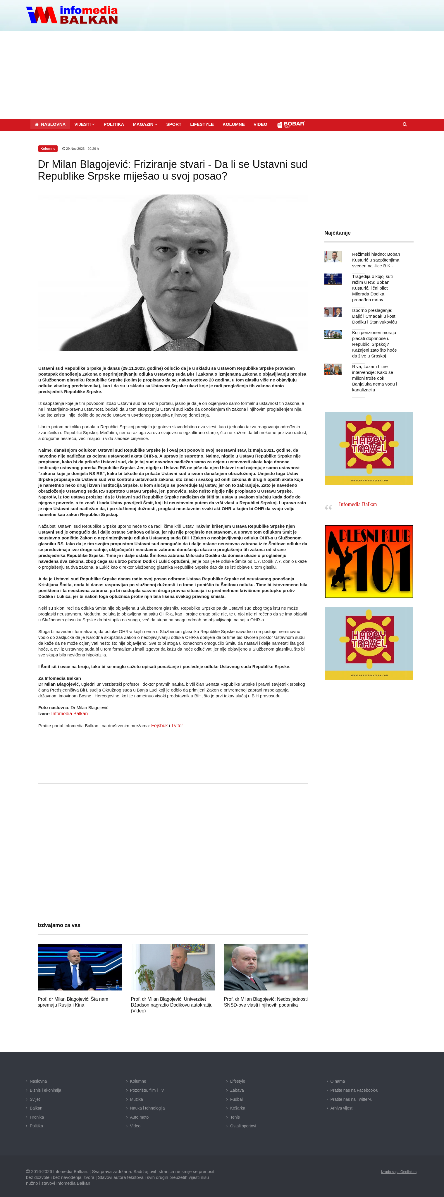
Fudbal (236, 1097)
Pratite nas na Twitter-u (352, 1097)
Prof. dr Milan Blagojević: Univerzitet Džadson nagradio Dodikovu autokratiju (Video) (171, 1003)
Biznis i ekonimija (45, 1088)
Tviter (175, 723)
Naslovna (38, 1079)
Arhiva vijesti (342, 1105)
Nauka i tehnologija (147, 1105)
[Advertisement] (222, 73)
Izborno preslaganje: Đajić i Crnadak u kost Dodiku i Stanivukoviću (377, 308)
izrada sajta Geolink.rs (396, 1169)
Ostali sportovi (243, 1123)
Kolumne (138, 1079)
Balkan (36, 1105)
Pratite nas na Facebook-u (354, 1088)
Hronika (37, 1114)
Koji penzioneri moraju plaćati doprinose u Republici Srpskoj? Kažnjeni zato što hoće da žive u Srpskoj (375, 337)
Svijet (35, 1097)
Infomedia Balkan (68, 711)
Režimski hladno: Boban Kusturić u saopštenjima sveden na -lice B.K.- (374, 258)
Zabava (237, 1088)
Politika (36, 1123)
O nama (338, 1079)
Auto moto (139, 1114)
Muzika (136, 1097)
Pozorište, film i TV (147, 1088)
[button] (84, 122)
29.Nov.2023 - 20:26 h (81, 147)
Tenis (235, 1114)
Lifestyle (237, 1079)
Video (135, 1123)
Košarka (237, 1105)
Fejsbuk (159, 723)
